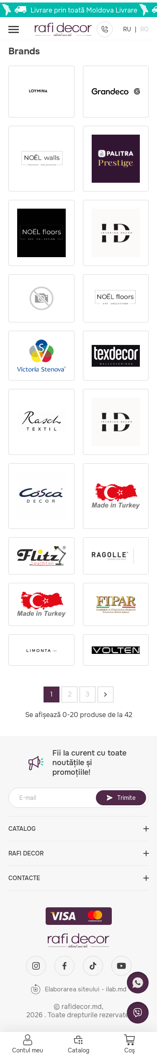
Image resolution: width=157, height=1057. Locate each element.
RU (128, 29)
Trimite (121, 798)
